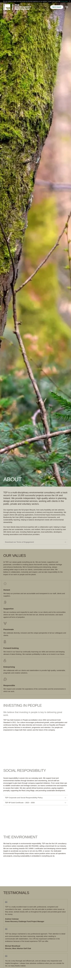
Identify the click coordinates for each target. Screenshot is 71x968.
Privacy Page (64, 1)
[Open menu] (66, 7)
